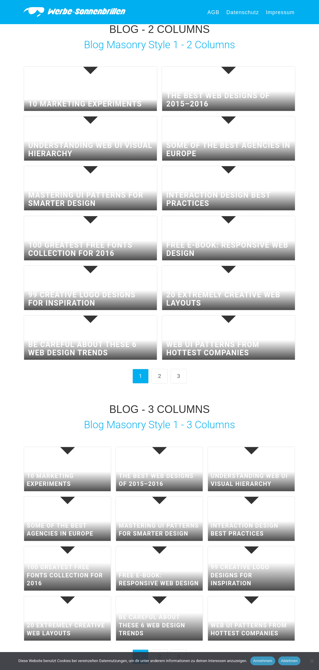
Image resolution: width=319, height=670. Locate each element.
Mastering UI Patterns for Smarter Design (85, 199)
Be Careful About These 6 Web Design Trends (82, 349)
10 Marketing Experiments (85, 104)
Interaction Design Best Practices (218, 199)
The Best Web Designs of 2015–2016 (218, 100)
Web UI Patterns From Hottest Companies (212, 349)
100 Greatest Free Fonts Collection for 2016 (80, 249)
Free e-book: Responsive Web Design (227, 249)
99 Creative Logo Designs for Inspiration (82, 299)
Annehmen (262, 661)
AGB (213, 12)
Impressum (280, 12)
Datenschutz (242, 12)
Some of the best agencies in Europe (228, 149)
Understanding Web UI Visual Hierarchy (90, 149)
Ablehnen (289, 661)
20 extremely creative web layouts (223, 299)
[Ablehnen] (312, 661)
